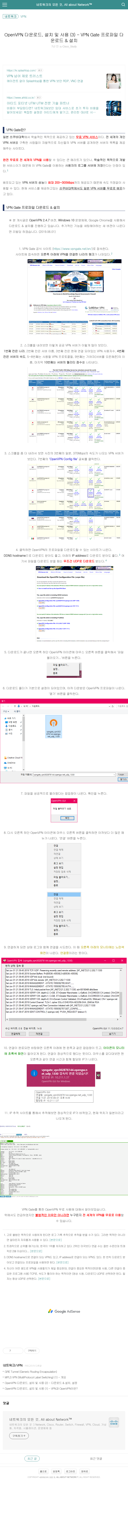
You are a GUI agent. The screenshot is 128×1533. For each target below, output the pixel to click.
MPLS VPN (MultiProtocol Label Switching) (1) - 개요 (35, 1377)
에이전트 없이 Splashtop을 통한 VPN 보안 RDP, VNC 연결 (45, 81)
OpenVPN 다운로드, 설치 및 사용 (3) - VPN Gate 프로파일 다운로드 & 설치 (63, 37)
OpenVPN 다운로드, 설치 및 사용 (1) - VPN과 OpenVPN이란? (41, 1388)
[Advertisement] (64, 1311)
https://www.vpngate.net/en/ (72, 249)
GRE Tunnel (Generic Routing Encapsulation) (31, 1371)
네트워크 (9, 1365)
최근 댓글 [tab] (96, 1458)
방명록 (56, 1471)
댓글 (6, 1403)
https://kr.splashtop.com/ (21, 70)
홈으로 (43, 1471)
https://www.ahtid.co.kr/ (21, 97)
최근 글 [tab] (32, 1458)
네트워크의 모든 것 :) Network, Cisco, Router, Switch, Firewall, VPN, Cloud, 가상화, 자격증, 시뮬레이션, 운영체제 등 (57, 1426)
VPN (19, 1365)
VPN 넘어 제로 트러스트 (24, 76)
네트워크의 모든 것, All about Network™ (64, 4)
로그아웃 (70, 1471)
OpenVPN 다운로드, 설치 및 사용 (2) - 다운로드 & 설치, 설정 (41, 1383)
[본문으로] (55, 1240)
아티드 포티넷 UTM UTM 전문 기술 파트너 (38, 103)
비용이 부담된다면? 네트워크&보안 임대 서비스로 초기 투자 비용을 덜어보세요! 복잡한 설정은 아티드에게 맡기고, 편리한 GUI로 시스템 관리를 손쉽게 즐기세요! (53, 110)
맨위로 (84, 1471)
